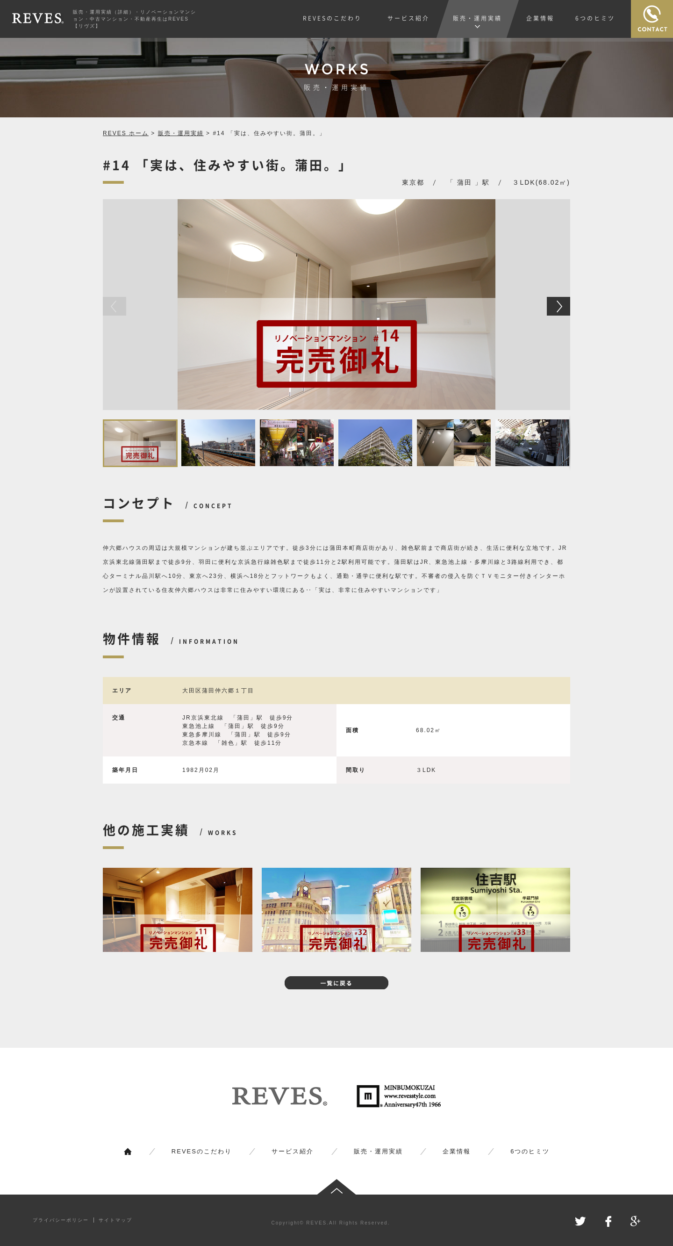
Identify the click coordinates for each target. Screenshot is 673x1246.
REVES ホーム (126, 133)
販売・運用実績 (181, 133)
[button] (558, 306)
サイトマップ (115, 1220)
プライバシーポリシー (61, 1220)
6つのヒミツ (530, 1151)
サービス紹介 (293, 1151)
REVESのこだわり (202, 1151)
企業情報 (457, 1151)
